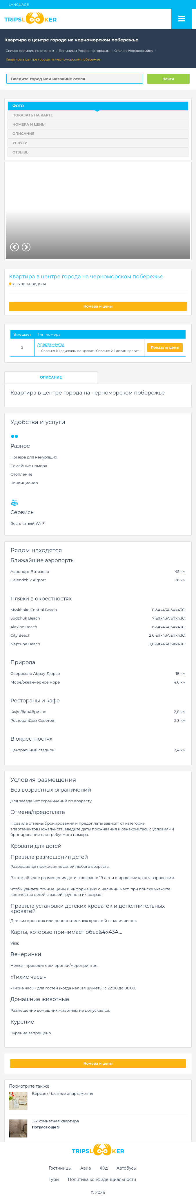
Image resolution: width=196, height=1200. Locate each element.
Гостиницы (60, 1168)
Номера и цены (98, 306)
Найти (168, 79)
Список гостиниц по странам (30, 51)
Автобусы (127, 1168)
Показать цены (165, 347)
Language (19, 4)
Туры (54, 1179)
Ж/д (104, 1168)
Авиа (85, 1168)
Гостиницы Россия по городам (84, 51)
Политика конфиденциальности (102, 1179)
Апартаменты (50, 344)
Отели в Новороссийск (134, 51)
